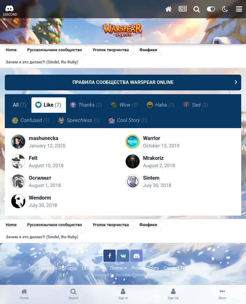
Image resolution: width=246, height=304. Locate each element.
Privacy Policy (145, 268)
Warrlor (151, 138)
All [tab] (20, 105)
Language (93, 268)
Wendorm (40, 198)
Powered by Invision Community (123, 274)
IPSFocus (67, 268)
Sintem (151, 178)
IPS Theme (41, 268)
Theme (118, 268)
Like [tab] (48, 105)
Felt (33, 158)
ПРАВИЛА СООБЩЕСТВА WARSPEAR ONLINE (123, 82)
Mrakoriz (153, 158)
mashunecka (43, 138)
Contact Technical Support (190, 268)
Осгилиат (40, 178)
